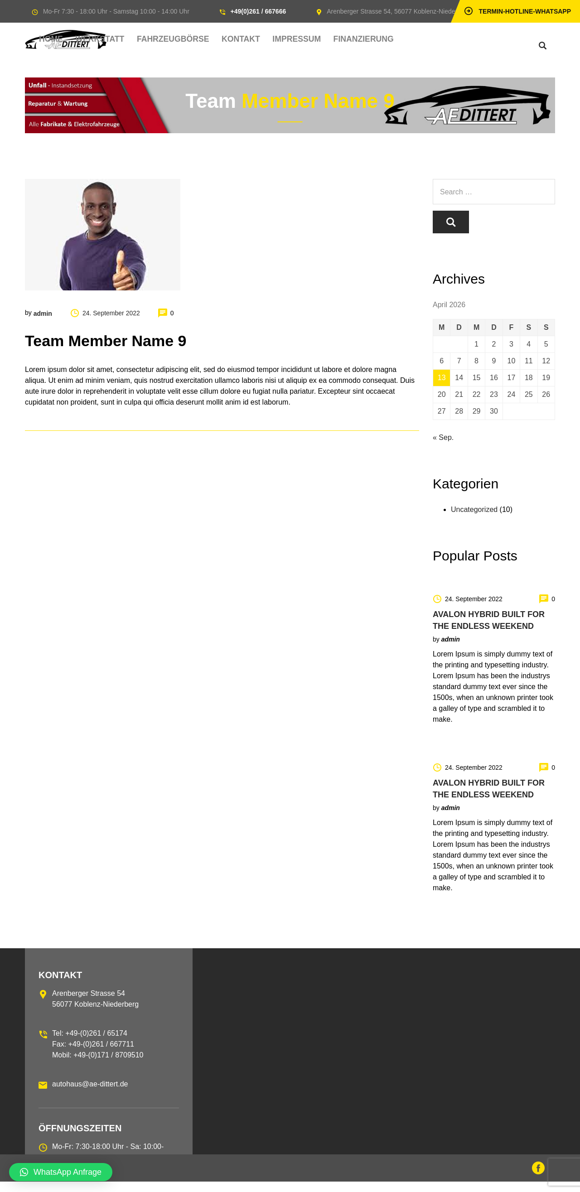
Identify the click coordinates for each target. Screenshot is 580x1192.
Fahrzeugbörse (233, 39)
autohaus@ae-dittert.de (90, 1094)
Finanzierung (388, 39)
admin (43, 312)
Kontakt (288, 39)
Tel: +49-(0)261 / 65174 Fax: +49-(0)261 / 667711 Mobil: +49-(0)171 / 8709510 (97, 1054)
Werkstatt (172, 39)
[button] (60, 1172)
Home (134, 39)
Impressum (333, 39)
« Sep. (443, 448)
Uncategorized (474, 520)
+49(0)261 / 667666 (258, 11)
